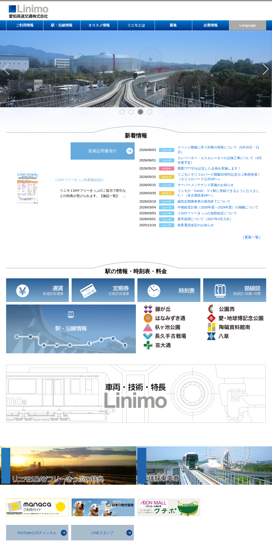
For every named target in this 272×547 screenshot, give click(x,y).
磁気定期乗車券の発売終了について (204, 201)
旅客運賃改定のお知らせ (196, 225)
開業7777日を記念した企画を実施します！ (209, 168)
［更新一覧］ (251, 237)
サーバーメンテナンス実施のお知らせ (206, 185)
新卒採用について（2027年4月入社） (205, 219)
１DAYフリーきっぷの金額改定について (207, 213)
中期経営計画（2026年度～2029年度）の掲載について (218, 207)
